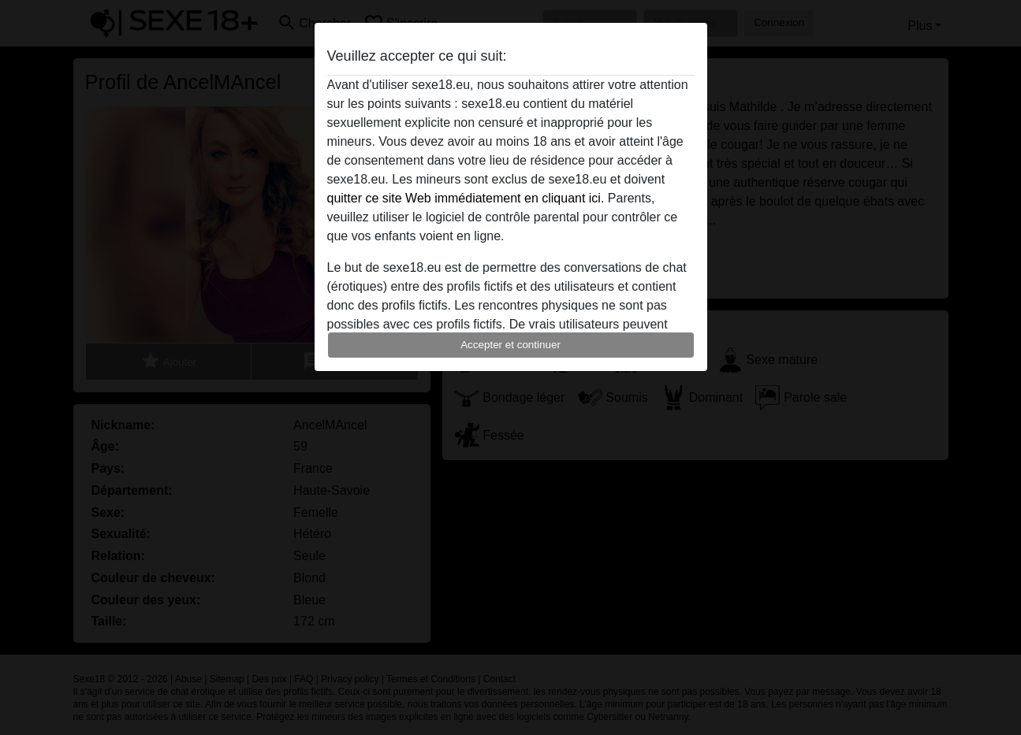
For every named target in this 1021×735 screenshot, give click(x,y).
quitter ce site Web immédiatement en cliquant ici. (466, 198)
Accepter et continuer (510, 345)
